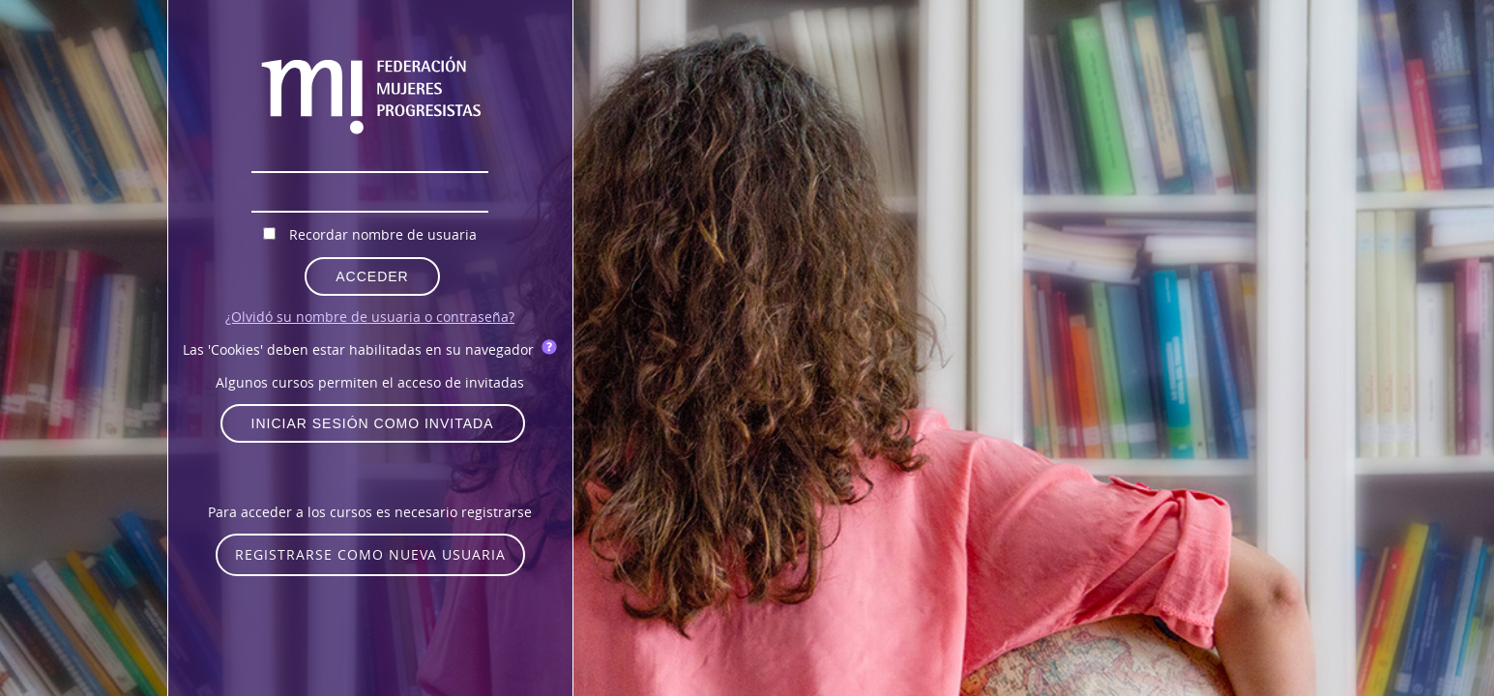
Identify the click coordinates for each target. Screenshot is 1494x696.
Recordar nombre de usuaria (383, 234)
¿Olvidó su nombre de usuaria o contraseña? (369, 316)
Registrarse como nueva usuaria (370, 554)
